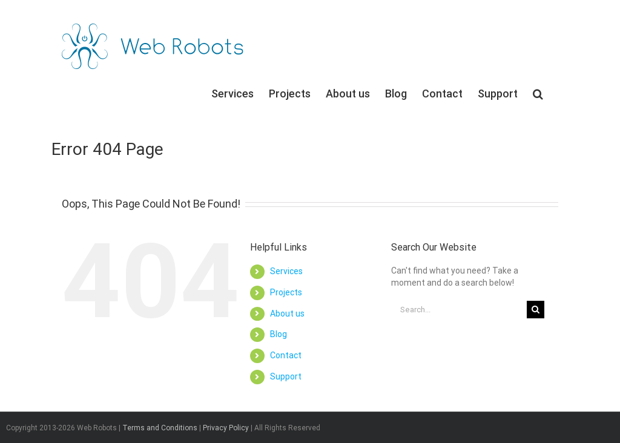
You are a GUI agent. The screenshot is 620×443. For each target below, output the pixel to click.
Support (286, 376)
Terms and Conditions (159, 428)
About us (287, 313)
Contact (286, 355)
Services (286, 271)
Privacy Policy (226, 428)
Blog (278, 334)
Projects (286, 292)
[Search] (538, 93)
